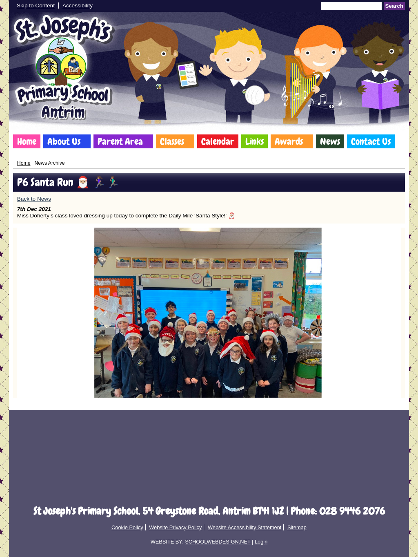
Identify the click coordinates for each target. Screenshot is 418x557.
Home (26, 141)
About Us (63, 141)
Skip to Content (36, 5)
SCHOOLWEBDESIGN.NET (217, 542)
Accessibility (77, 5)
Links (254, 141)
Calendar (217, 141)
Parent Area (120, 141)
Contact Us (371, 141)
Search (394, 6)
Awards (289, 141)
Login (261, 542)
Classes (172, 141)
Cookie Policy (127, 527)
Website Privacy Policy (175, 527)
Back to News (34, 199)
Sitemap (297, 527)
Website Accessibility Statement (244, 527)
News (330, 141)
